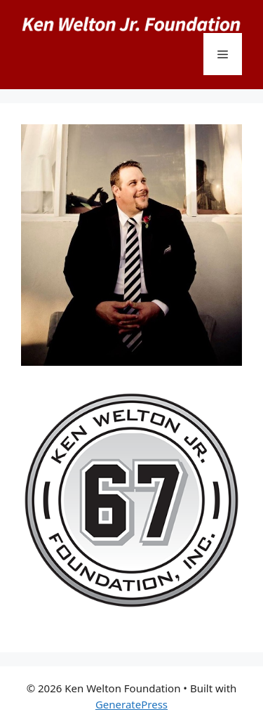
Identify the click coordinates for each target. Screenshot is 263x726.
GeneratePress (131, 704)
